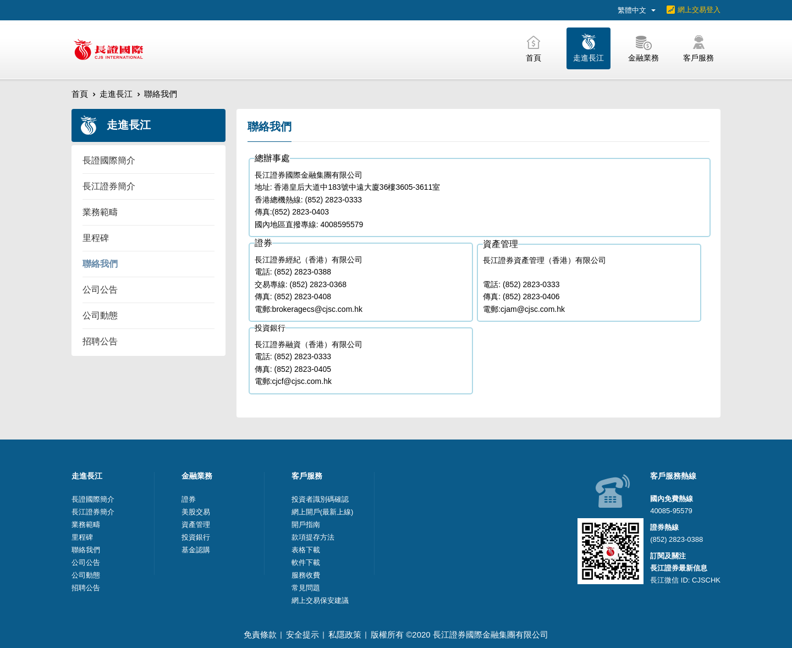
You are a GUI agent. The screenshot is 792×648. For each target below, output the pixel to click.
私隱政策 (344, 634)
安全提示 (302, 634)
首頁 (80, 93)
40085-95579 (671, 511)
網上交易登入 (699, 10)
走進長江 (116, 93)
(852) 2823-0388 (676, 539)
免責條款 (260, 634)
